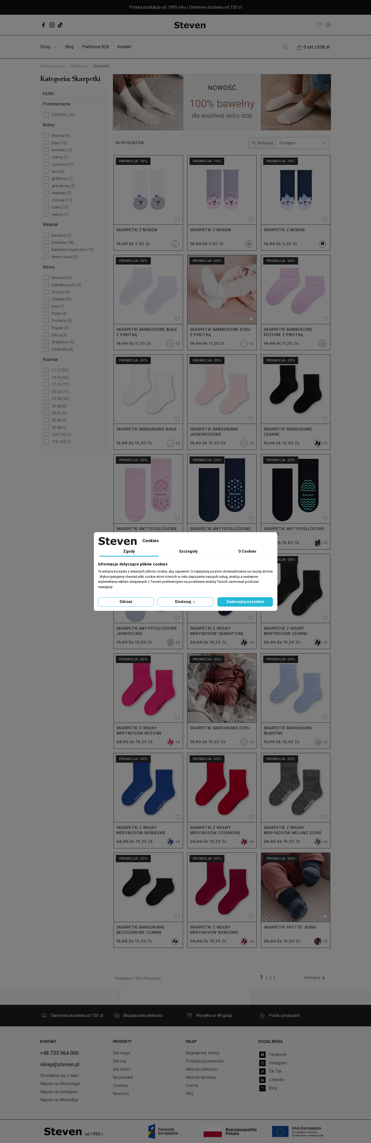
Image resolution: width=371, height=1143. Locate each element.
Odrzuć (126, 602)
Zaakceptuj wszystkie (245, 602)
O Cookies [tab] (247, 551)
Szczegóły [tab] (188, 551)
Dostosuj (185, 602)
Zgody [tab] (129, 551)
